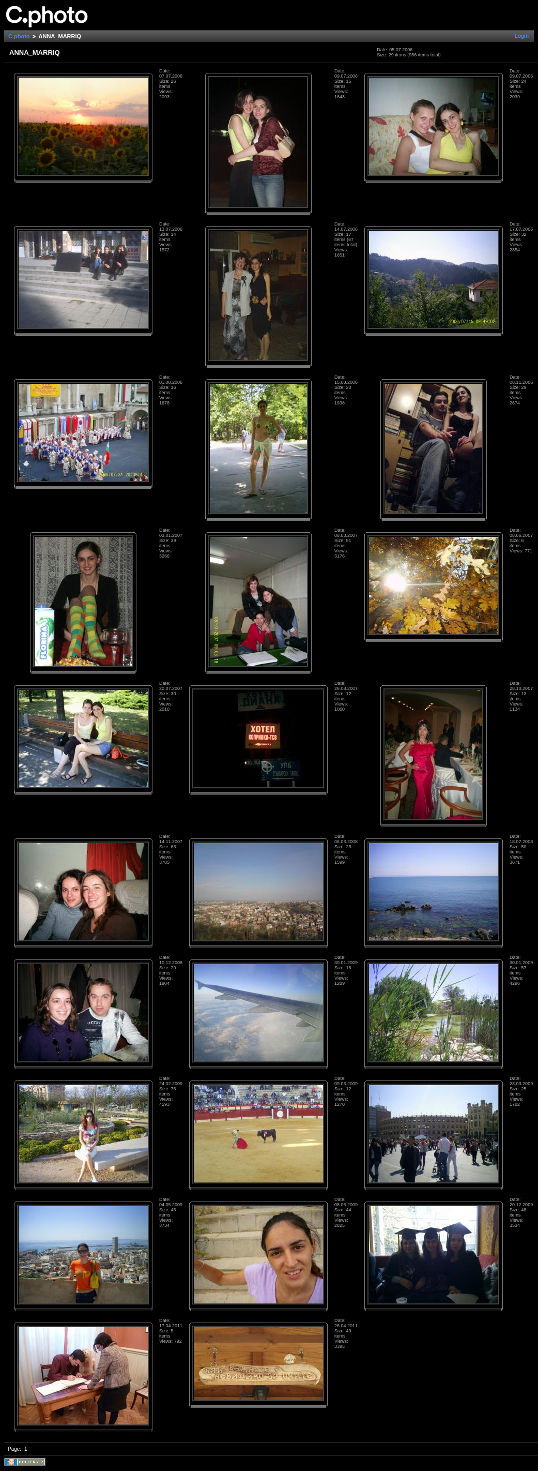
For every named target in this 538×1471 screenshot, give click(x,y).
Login (522, 36)
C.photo (19, 36)
